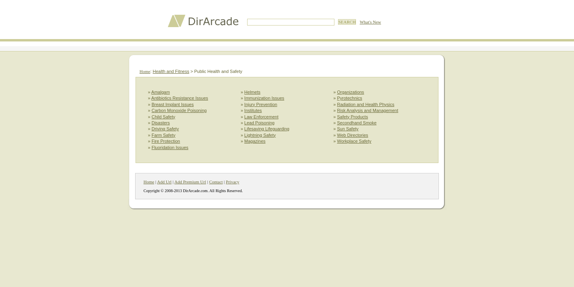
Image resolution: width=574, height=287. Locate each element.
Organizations (350, 92)
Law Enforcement (261, 116)
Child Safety (163, 116)
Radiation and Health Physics (366, 104)
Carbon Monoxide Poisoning (178, 110)
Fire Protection (165, 141)
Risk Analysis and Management (367, 110)
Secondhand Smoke (357, 122)
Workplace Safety (354, 141)
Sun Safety (348, 128)
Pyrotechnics (349, 98)
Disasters (160, 122)
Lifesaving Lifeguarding (266, 128)
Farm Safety (163, 135)
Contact (216, 181)
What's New (370, 22)
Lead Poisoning (259, 122)
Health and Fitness (171, 71)
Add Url (164, 181)
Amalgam (160, 92)
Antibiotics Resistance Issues (179, 98)
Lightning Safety (260, 135)
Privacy (233, 181)
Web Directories (352, 135)
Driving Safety (165, 128)
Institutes (253, 110)
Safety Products (352, 116)
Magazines (254, 141)
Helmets (252, 92)
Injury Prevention (260, 104)
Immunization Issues (264, 98)
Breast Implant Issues (172, 104)
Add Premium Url (190, 181)
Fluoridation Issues (169, 147)
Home (145, 71)
